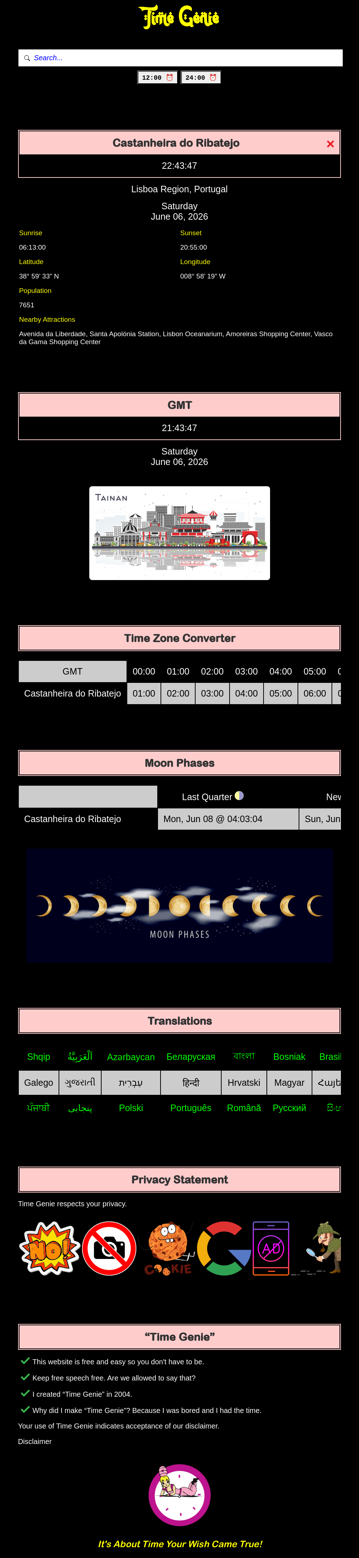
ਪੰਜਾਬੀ (38, 1108)
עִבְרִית (131, 1083)
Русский (289, 1108)
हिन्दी (191, 1083)
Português (190, 1108)
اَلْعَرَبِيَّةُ (80, 1057)
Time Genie (179, 18)
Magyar (289, 1083)
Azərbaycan (131, 1057)
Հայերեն (338, 1083)
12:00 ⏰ (158, 78)
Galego (39, 1083)
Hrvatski (244, 1083)
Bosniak (289, 1057)
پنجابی (80, 1108)
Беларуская (190, 1057)
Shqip (38, 1057)
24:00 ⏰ (201, 78)
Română (244, 1108)
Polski (131, 1108)
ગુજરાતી (80, 1082)
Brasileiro (338, 1057)
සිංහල (338, 1108)
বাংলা (244, 1056)
